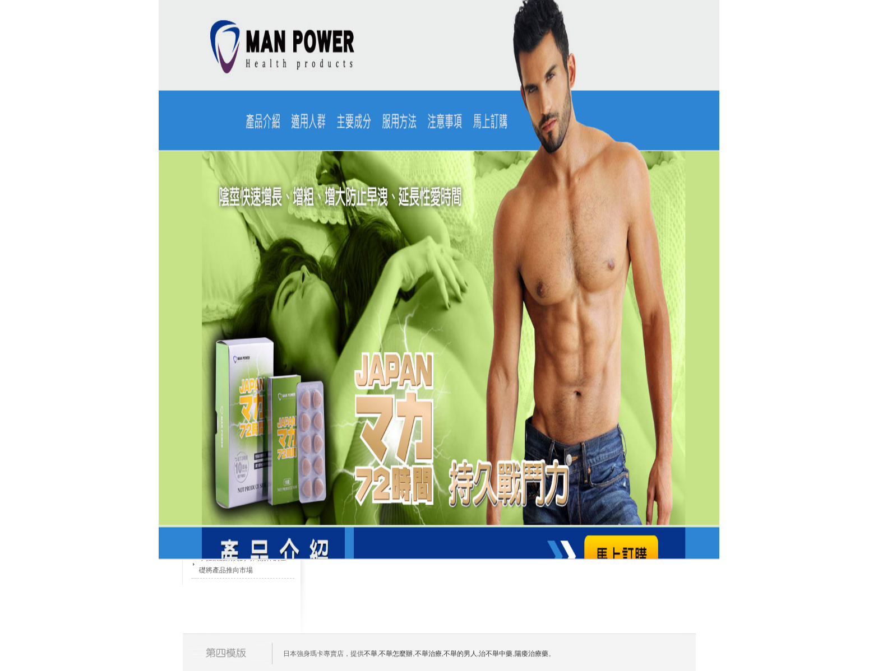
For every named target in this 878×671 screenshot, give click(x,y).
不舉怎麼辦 (396, 654)
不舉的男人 (460, 654)
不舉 (370, 654)
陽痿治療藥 (531, 654)
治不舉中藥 (495, 654)
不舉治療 (428, 654)
